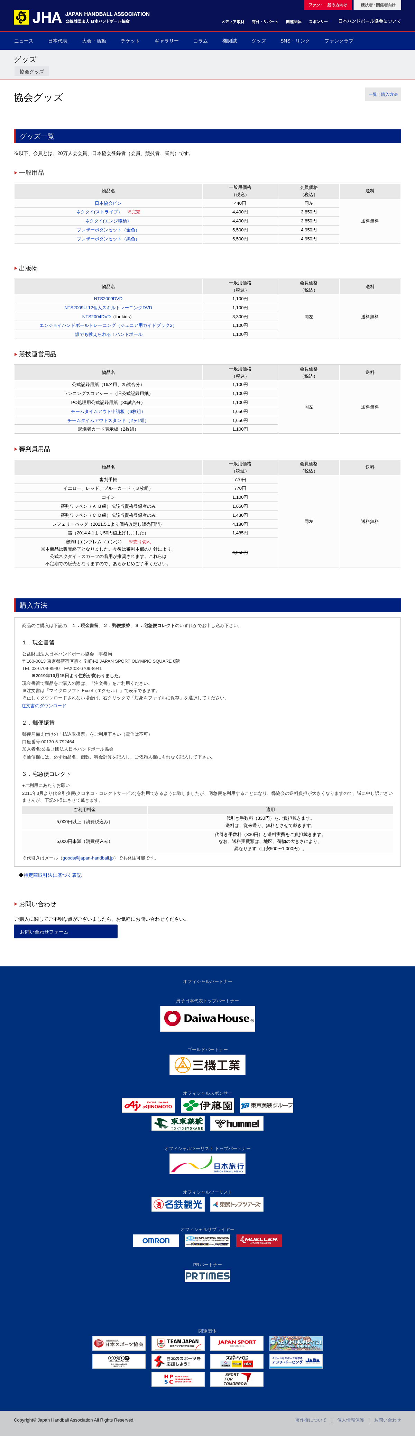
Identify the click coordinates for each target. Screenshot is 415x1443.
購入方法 (389, 94)
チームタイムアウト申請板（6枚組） (108, 411)
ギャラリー (167, 41)
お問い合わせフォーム (44, 932)
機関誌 (229, 41)
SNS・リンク (295, 41)
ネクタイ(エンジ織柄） (108, 220)
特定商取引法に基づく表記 (53, 875)
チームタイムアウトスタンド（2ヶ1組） (108, 420)
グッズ (258, 41)
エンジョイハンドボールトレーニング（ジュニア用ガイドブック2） (108, 325)
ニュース (24, 41)
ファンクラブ (338, 41)
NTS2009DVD (108, 298)
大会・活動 (94, 41)
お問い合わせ (387, 1420)
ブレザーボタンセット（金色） (108, 229)
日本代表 (57, 41)
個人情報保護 (350, 1420)
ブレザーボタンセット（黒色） (108, 238)
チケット (130, 41)
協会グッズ (32, 71)
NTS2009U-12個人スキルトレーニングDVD (108, 307)
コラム (200, 41)
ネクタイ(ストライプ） (99, 211)
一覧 (373, 94)
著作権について (311, 1420)
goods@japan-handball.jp (88, 858)
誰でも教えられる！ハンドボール (108, 334)
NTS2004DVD (96, 316)
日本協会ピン (108, 203)
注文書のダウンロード (43, 705)
